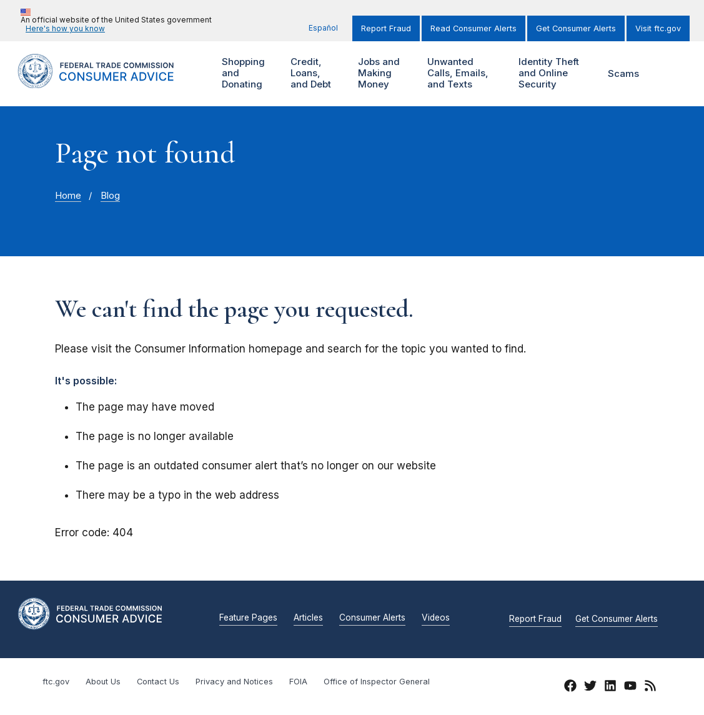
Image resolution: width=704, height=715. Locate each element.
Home (68, 195)
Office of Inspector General (377, 681)
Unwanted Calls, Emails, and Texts (458, 73)
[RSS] (650, 687)
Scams (623, 73)
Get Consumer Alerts (576, 28)
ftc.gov (55, 681)
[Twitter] (590, 687)
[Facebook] (570, 687)
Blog (110, 195)
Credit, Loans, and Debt (316, 73)
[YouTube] (630, 687)
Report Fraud (386, 28)
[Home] (108, 81)
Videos (436, 618)
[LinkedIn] (610, 687)
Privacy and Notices (234, 681)
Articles (308, 618)
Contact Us (158, 681)
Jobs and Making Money (382, 73)
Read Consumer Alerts (473, 28)
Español (323, 27)
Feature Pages (248, 618)
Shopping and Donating (248, 73)
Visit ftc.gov (658, 28)
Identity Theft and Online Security (547, 73)
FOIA (298, 681)
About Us (103, 681)
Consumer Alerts (372, 618)
